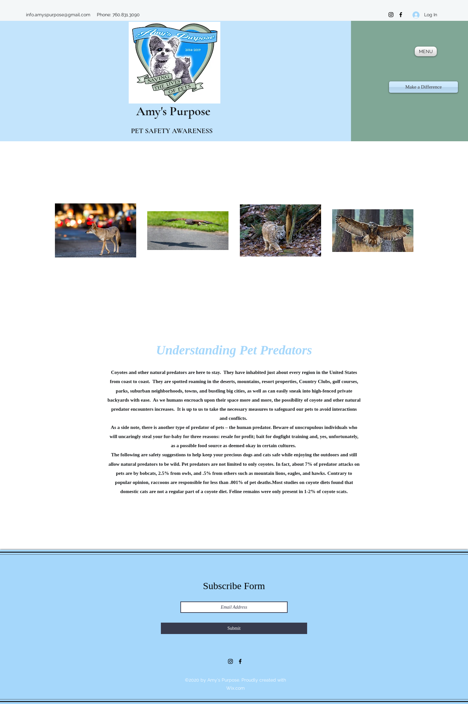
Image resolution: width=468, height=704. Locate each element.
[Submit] (234, 628)
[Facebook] (400, 14)
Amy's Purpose (167, 111)
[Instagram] (391, 14)
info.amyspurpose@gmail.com (58, 14)
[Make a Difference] (423, 87)
